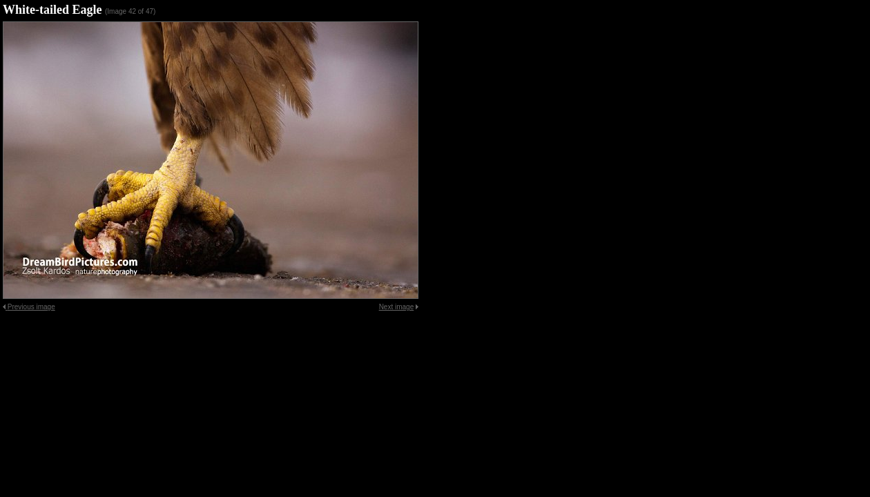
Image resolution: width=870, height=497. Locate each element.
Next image (396, 307)
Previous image (31, 307)
